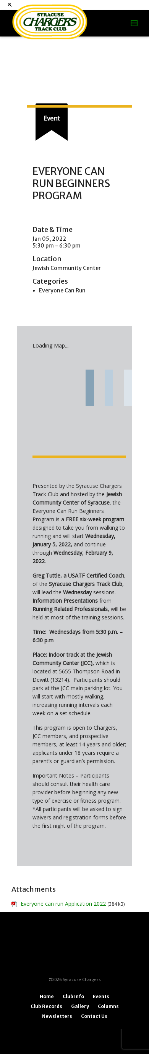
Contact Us (94, 1016)
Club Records (46, 1006)
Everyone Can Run (62, 290)
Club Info (73, 996)
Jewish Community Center (66, 268)
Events (101, 996)
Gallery (80, 1006)
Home (47, 996)
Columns (108, 1006)
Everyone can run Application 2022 (63, 903)
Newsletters (57, 1016)
